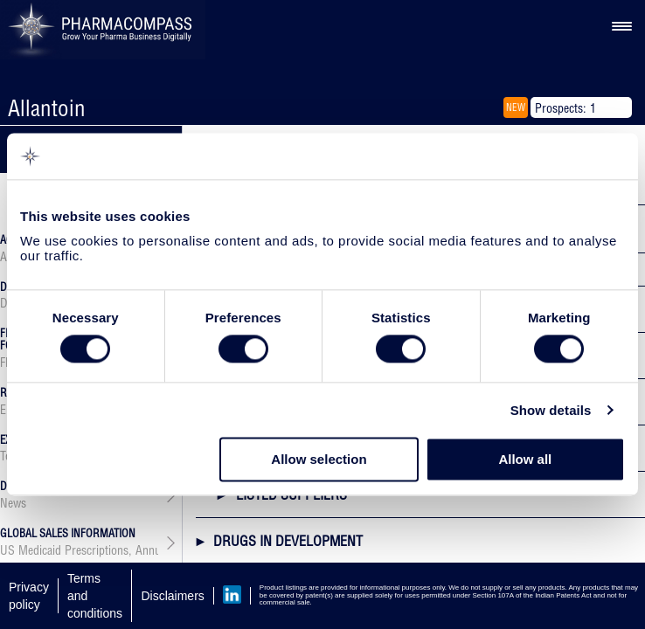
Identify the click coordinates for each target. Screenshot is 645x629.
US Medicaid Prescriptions (64, 550)
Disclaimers (172, 596)
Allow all (524, 460)
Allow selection (318, 460)
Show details (551, 410)
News (13, 503)
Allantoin (47, 107)
